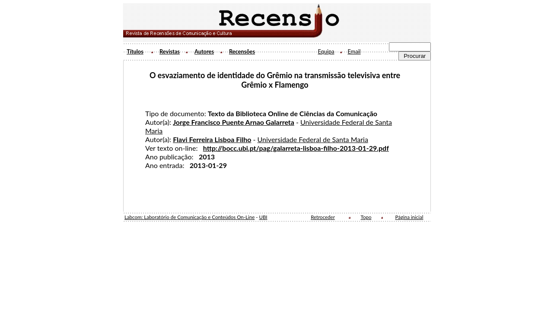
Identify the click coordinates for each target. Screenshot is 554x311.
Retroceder (323, 217)
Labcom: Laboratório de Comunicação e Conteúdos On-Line (189, 217)
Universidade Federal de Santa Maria (313, 139)
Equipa (326, 51)
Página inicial (409, 217)
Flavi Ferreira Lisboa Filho (212, 139)
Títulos (135, 51)
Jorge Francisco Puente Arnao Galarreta (233, 122)
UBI (263, 217)
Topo (366, 217)
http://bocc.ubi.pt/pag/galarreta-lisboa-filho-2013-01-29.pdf (296, 148)
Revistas (169, 51)
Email (353, 51)
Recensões (242, 51)
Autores (204, 51)
